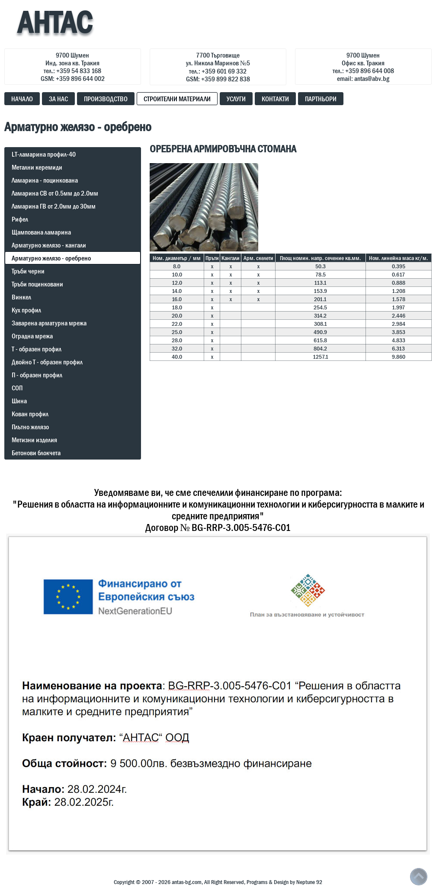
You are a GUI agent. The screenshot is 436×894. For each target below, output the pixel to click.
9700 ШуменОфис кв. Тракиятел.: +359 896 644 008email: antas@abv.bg (363, 66)
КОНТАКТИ (275, 99)
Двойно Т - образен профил (47, 362)
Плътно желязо (30, 427)
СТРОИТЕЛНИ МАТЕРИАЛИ (177, 99)
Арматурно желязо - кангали (49, 245)
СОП (17, 388)
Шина (19, 401)
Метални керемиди (37, 167)
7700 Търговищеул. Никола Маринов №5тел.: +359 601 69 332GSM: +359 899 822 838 (218, 67)
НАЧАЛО (22, 99)
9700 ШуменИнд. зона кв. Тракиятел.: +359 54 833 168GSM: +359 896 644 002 (73, 66)
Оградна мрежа (32, 336)
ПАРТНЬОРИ (321, 99)
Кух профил (26, 310)
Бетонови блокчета (36, 453)
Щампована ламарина (41, 232)
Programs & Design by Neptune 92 (284, 881)
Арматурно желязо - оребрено (51, 258)
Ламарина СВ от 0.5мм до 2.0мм (55, 193)
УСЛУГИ (236, 99)
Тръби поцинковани (37, 284)
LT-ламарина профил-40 (44, 154)
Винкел (21, 297)
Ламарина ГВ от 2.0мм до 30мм (54, 206)
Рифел (20, 219)
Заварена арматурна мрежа (49, 323)
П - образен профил (37, 375)
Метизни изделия (34, 440)
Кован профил (30, 414)
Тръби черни (28, 271)
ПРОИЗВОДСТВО (106, 99)
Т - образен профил (36, 349)
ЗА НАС (58, 99)
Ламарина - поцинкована (45, 180)
